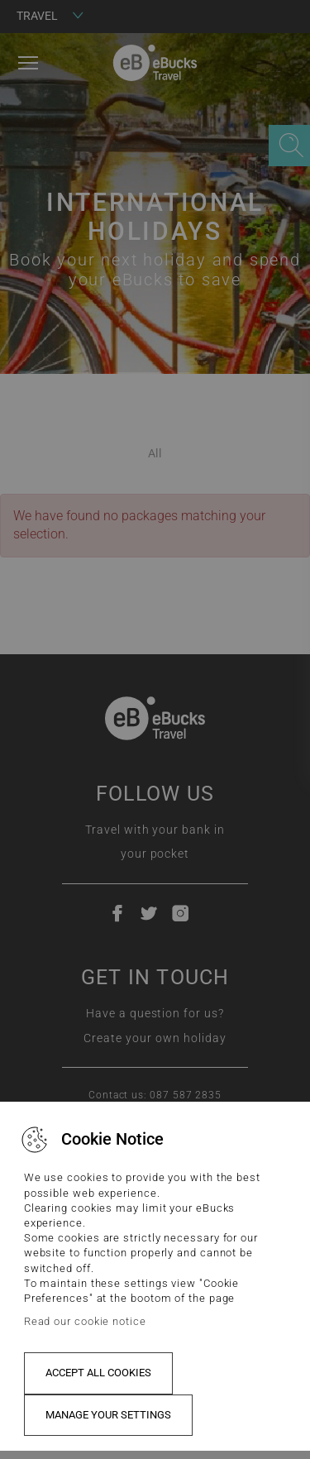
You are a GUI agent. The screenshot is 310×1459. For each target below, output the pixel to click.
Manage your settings (108, 1415)
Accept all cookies (98, 1372)
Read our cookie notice (85, 1321)
